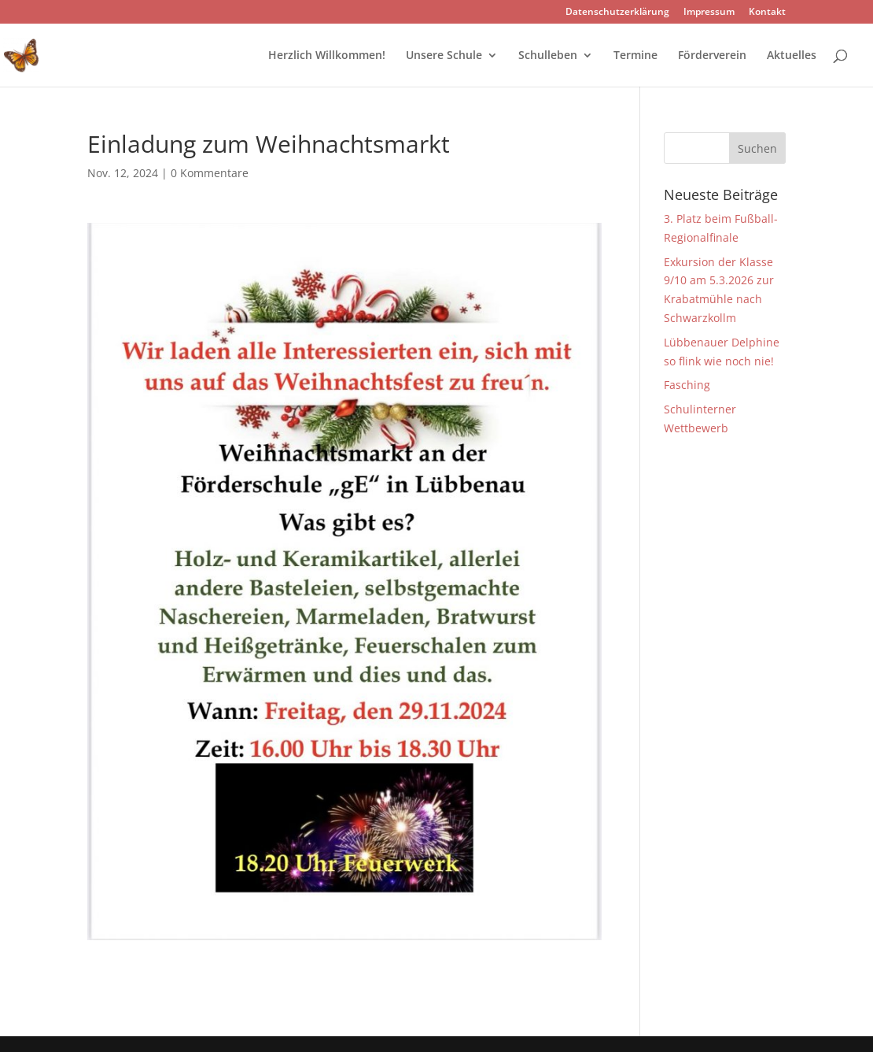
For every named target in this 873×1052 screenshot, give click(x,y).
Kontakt (767, 12)
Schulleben (547, 56)
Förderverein (712, 56)
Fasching (687, 384)
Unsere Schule (444, 56)
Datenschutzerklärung (617, 12)
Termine (635, 56)
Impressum (709, 12)
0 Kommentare (210, 172)
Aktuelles (791, 56)
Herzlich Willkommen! (326, 56)
